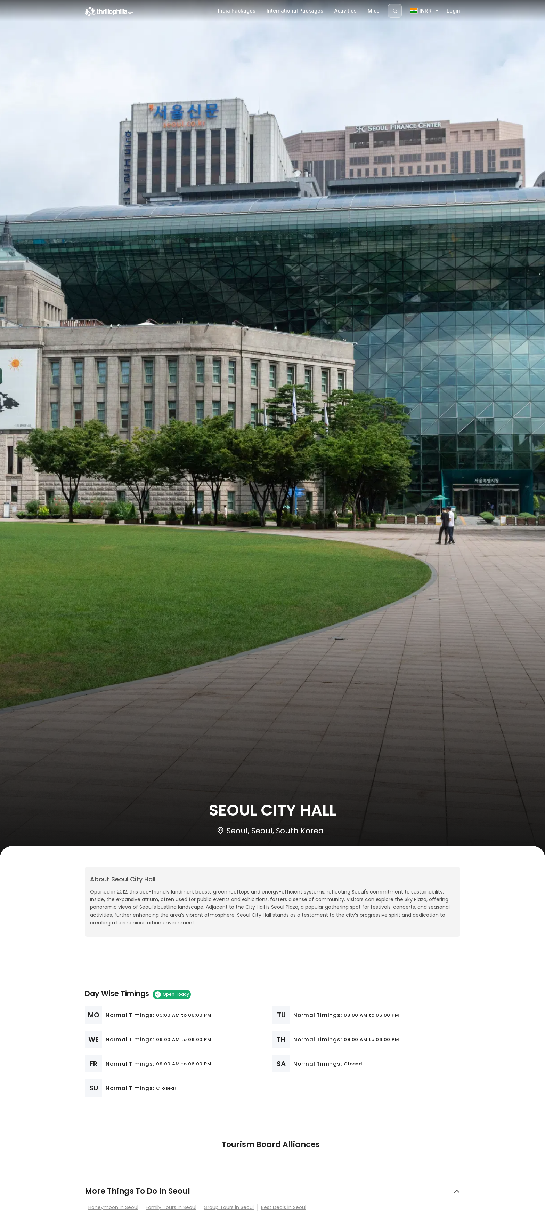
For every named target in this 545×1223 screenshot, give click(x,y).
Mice (374, 11)
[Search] (395, 11)
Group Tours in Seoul (229, 1207)
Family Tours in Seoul (171, 1207)
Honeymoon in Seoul (113, 1207)
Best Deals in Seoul (283, 1207)
